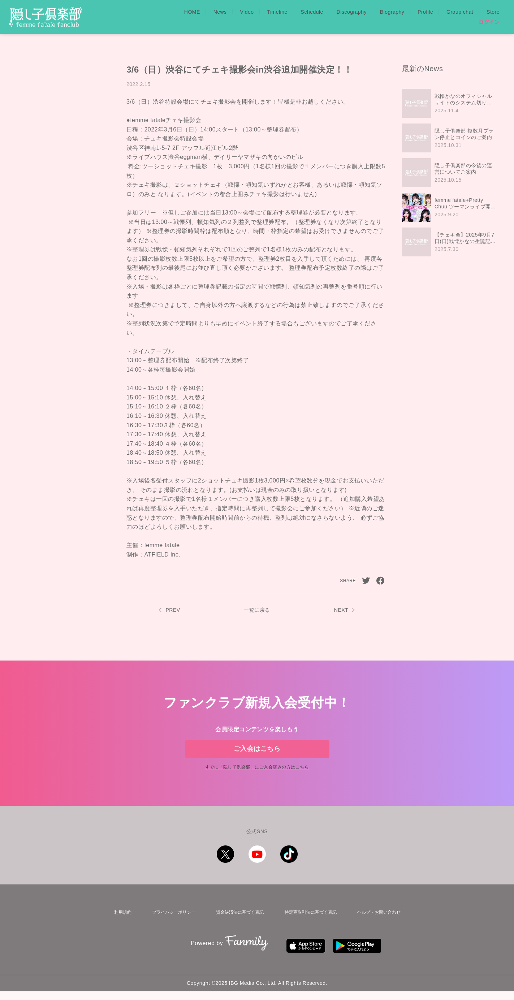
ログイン (489, 22)
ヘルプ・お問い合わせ (379, 928)
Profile (425, 12)
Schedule (312, 12)
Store (493, 12)
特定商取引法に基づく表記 (309, 928)
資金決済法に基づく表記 (237, 928)
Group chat (459, 12)
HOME (192, 12)
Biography (392, 12)
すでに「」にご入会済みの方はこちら (257, 784)
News (220, 12)
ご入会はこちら (257, 754)
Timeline (277, 12)
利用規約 (119, 928)
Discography (352, 12)
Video (247, 12)
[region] (451, 172)
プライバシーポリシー (169, 928)
